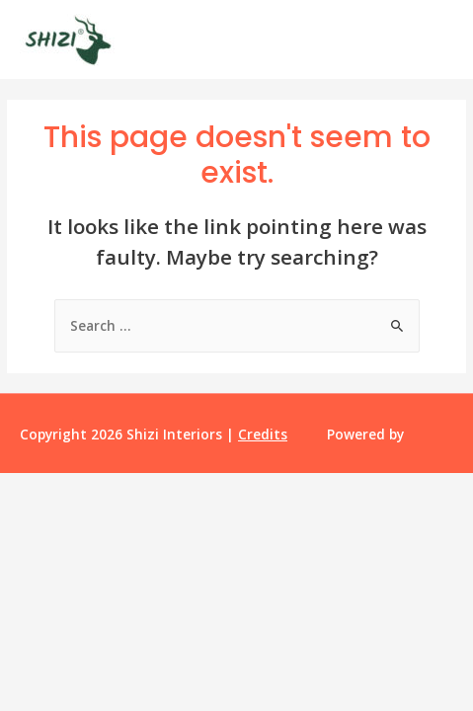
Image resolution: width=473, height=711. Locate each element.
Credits (262, 434)
